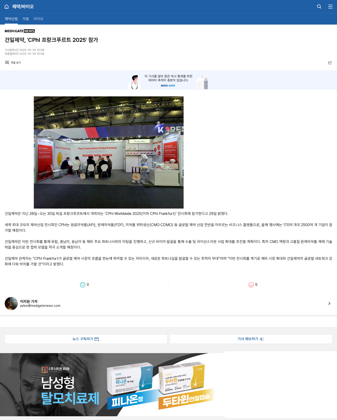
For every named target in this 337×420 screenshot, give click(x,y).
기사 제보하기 (251, 339)
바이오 (39, 19)
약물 (25, 19)
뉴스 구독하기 (86, 339)
